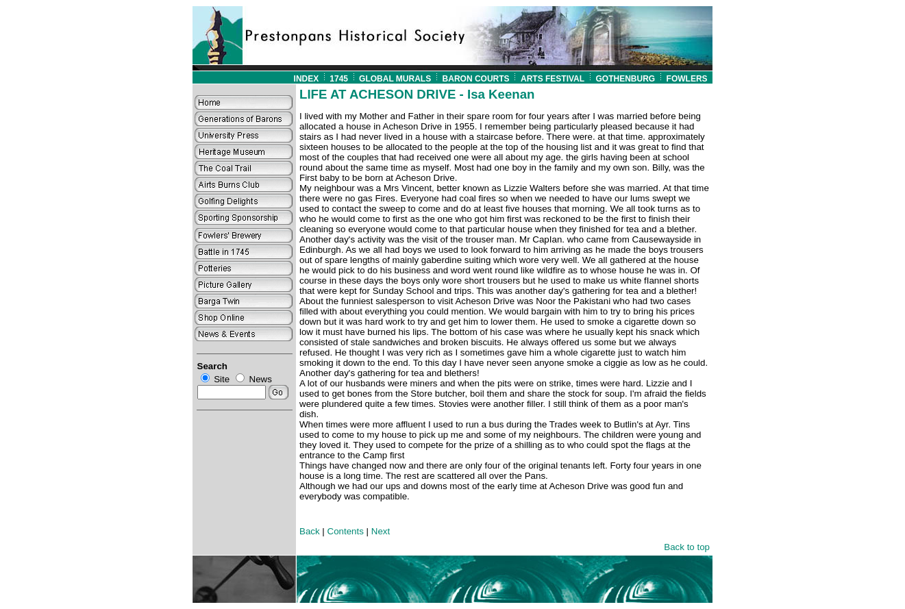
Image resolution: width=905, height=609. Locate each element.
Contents (345, 531)
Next (380, 531)
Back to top (687, 547)
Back (309, 531)
